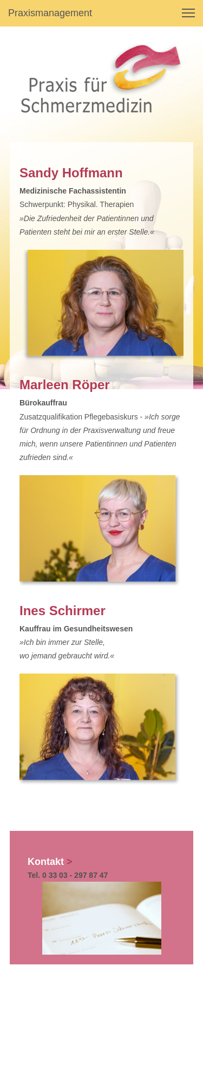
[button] (188, 13)
